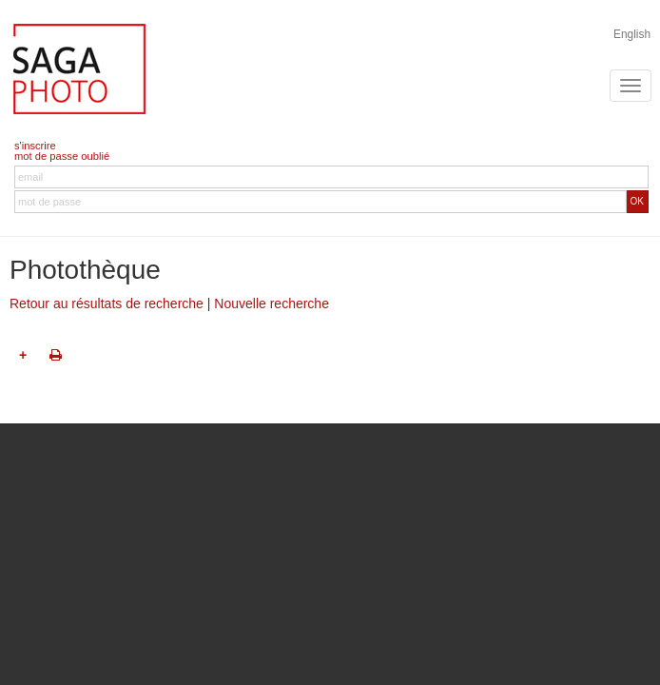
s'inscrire (35, 145)
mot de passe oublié (61, 156)
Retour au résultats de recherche (107, 303)
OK (637, 201)
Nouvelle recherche (271, 303)
